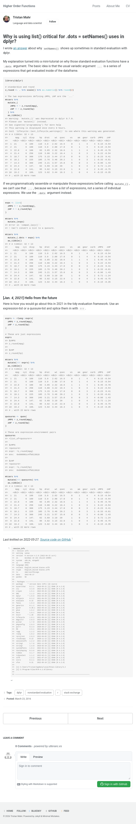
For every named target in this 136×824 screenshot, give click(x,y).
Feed (64, 811)
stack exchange (72, 692)
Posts (96, 6)
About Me (113, 6)
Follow (52, 21)
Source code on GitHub (55, 539)
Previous (35, 718)
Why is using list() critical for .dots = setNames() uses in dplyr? (63, 39)
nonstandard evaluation (40, 692)
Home (8, 811)
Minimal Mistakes (51, 816)
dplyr (19, 692)
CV (128, 6)
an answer (20, 48)
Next (100, 718)
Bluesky (34, 811)
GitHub (51, 811)
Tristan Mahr (22, 17)
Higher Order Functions (19, 6)
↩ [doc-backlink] (12, 680)
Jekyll (37, 816)
